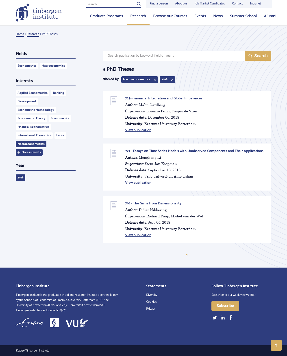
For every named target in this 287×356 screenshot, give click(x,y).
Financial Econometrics (33, 127)
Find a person (159, 3)
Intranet (255, 3)
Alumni (270, 16)
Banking (58, 93)
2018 (20, 177)
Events (200, 16)
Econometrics (26, 66)
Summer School (243, 16)
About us (181, 3)
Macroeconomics (53, 66)
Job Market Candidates (210, 3)
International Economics (34, 135)
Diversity (151, 295)
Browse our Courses (170, 16)
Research (138, 16)
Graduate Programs (106, 16)
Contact (237, 3)
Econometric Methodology (35, 110)
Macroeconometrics (31, 144)
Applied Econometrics (32, 93)
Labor (60, 135)
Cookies (151, 302)
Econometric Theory (31, 118)
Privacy (150, 308)
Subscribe (225, 305)
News (218, 16)
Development (26, 101)
